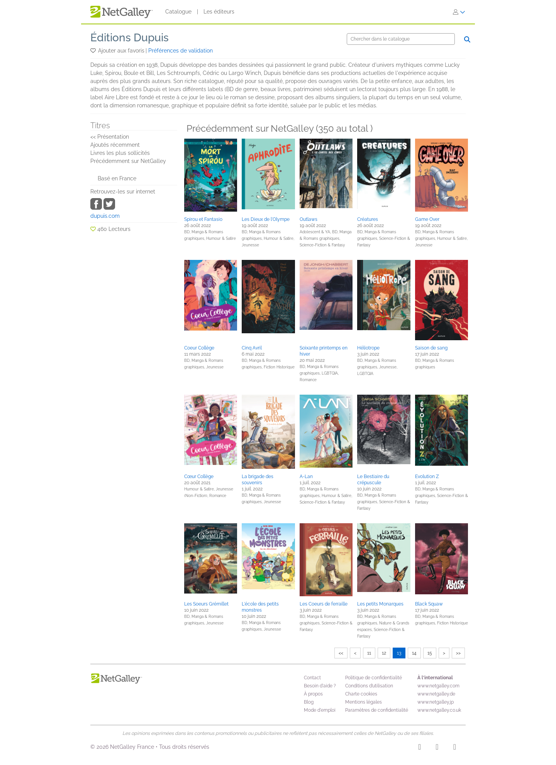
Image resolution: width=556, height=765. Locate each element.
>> (458, 653)
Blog (309, 702)
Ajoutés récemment (115, 145)
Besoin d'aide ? (320, 686)
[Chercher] (401, 39)
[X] (454, 748)
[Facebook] (437, 748)
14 (414, 653)
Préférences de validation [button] (180, 50)
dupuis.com (105, 216)
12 (384, 653)
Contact (312, 677)
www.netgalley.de (436, 694)
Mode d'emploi (320, 710)
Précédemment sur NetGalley (128, 161)
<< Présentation (109, 137)
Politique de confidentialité (373, 677)
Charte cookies (361, 694)
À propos (313, 694)
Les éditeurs (218, 11)
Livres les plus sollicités (120, 153)
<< (341, 653)
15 (429, 653)
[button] (93, 50)
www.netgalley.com (438, 686)
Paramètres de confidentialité (376, 710)
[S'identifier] (459, 12)
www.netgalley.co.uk (439, 710)
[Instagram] (419, 748)
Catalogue (178, 11)
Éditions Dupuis (129, 37)
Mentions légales (363, 702)
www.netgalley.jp (435, 702)
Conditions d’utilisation (369, 686)
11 (369, 653)
